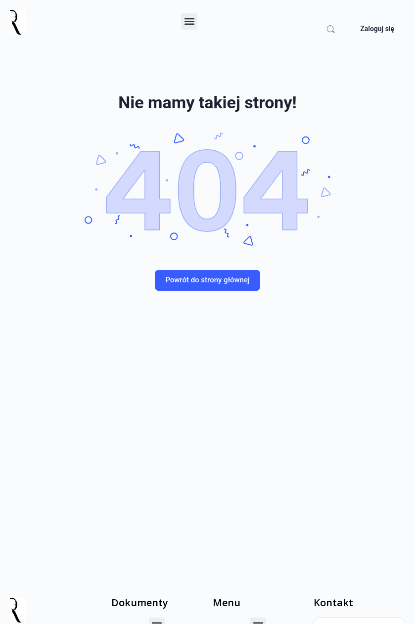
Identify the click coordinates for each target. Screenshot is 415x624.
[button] (189, 21)
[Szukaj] (331, 29)
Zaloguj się (377, 29)
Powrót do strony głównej (207, 279)
